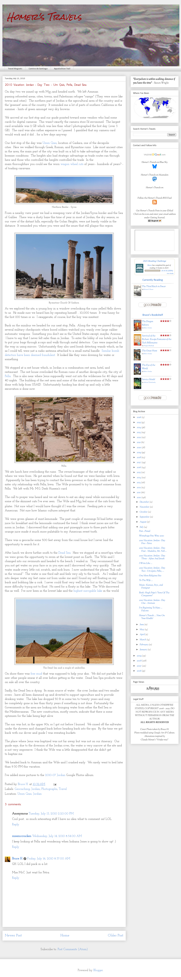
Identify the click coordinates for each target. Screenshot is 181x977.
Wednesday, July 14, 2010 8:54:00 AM (57, 836)
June (142, 624)
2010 (139, 497)
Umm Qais (50, 143)
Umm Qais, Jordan (29, 793)
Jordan (35, 789)
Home (64, 935)
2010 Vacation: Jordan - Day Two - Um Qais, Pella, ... (152, 569)
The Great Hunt (149, 351)
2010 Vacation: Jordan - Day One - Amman (152, 602)
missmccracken (21, 836)
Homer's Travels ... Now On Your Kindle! (152, 617)
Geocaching (22, 789)
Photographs (49, 789)
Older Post (115, 935)
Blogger (98, 970)
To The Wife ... (146, 580)
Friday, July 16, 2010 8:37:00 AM (48, 858)
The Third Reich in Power (154, 286)
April (142, 634)
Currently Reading (152, 280)
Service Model (148, 379)
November (145, 507)
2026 (139, 417)
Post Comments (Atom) (73, 949)
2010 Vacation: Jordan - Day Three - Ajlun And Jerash (152, 557)
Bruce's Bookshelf (152, 315)
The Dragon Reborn (147, 323)
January (144, 649)
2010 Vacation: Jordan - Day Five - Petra (152, 542)
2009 (139, 656)
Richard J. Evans (148, 289)
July (142, 527)
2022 (139, 437)
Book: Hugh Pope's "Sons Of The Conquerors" (154, 594)
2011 (139, 492)
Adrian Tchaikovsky (150, 382)
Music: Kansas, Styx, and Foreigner (151, 586)
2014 (139, 477)
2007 (139, 666)
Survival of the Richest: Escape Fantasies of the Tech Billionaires (156, 339)
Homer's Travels (44, 17)
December (144, 502)
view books (170, 273)
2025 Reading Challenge (154, 261)
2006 (139, 671)
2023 (139, 432)
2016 (139, 467)
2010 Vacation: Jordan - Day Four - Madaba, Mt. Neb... (153, 549)
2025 (139, 422)
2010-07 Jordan (55, 775)
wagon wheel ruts (71, 164)
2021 (139, 442)
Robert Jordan (148, 328)
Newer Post (13, 935)
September (145, 517)
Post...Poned (144, 531)
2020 (139, 447)
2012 (139, 487)
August (143, 522)
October (144, 512)
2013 (139, 482)
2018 (139, 457)
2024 (139, 427)
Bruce (150, 265)
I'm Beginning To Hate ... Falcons (150, 609)
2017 (139, 462)
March (143, 639)
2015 (139, 472)
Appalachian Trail (62, 69)
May (142, 629)
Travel (63, 789)
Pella (8, 376)
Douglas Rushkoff (149, 346)
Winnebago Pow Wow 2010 (151, 536)
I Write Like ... (145, 563)
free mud (36, 673)
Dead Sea (64, 552)
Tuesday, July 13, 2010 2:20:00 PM (51, 813)
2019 (139, 452)
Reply (15, 824)
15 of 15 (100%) (167, 271)
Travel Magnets (15, 69)
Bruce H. (17, 858)
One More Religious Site (150, 575)
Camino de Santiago (38, 69)
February (144, 644)
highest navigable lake (87, 590)
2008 (139, 661)
